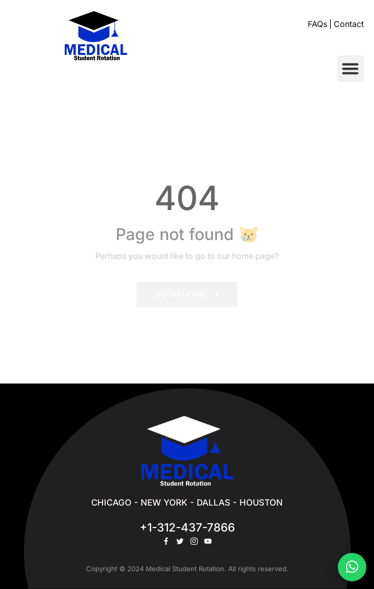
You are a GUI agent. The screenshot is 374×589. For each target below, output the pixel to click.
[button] (350, 68)
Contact (349, 24)
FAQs (317, 24)
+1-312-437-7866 (187, 527)
